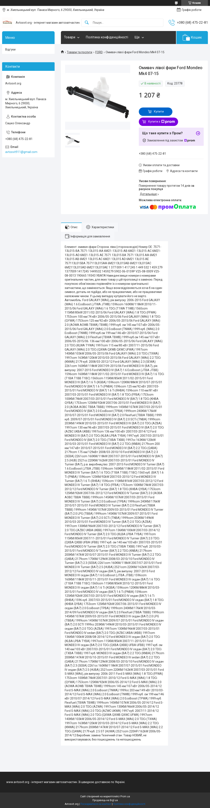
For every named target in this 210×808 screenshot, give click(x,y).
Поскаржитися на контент (95, 804)
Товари (69, 37)
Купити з (161, 122)
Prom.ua (125, 796)
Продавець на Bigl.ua (105, 800)
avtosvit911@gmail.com (21, 152)
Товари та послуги (79, 52)
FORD (99, 52)
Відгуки (10, 49)
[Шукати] (87, 22)
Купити (159, 111)
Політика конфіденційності (107, 37)
